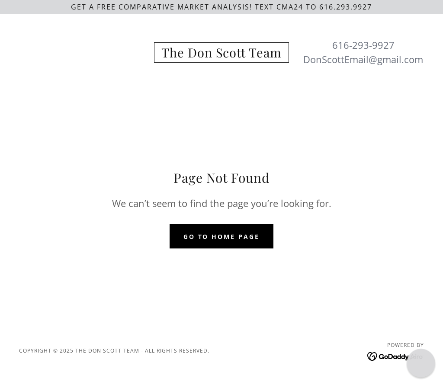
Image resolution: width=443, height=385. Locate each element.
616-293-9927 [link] (363, 44)
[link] (221, 55)
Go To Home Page (221, 236)
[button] (421, 363)
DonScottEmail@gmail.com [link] (363, 59)
